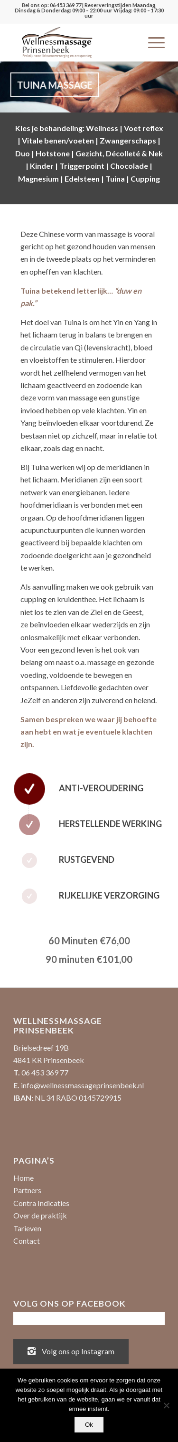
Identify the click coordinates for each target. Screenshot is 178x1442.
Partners (27, 1190)
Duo (22, 153)
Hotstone (53, 153)
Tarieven (27, 1228)
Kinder (42, 165)
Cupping (145, 178)
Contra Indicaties (41, 1202)
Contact (26, 1240)
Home (23, 1177)
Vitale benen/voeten (58, 140)
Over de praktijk (40, 1215)
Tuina (115, 178)
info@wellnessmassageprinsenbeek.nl (82, 1085)
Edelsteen (82, 178)
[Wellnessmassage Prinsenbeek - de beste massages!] (73, 42)
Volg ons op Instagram (71, 1350)
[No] (166, 1405)
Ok (89, 1424)
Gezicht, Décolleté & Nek (119, 153)
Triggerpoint (81, 165)
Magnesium (38, 178)
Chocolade (129, 165)
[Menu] (152, 42)
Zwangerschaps (128, 140)
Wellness (102, 128)
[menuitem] (152, 42)
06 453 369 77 (65, 5)
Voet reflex (143, 128)
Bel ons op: (36, 5)
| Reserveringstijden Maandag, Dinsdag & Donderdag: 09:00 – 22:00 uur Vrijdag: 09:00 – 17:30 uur (89, 10)
